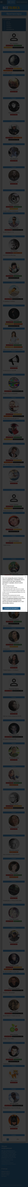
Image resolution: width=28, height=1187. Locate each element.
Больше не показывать (11, 608)
